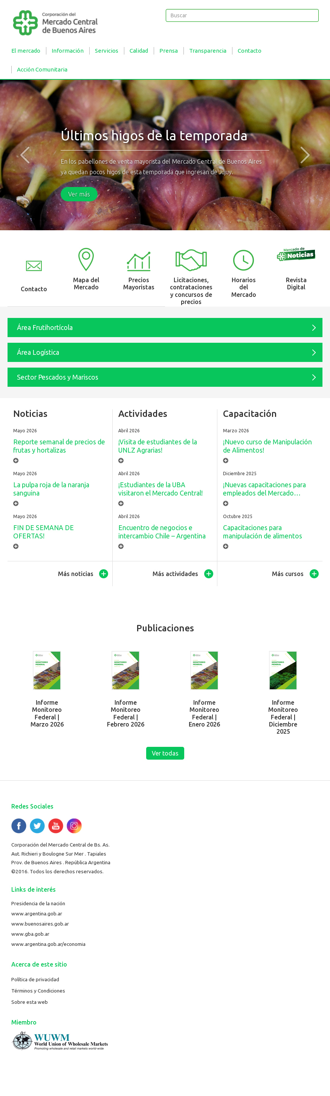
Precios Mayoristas (138, 283)
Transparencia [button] (207, 50)
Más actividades (175, 573)
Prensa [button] (168, 50)
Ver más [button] (79, 194)
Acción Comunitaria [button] (42, 69)
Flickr (74, 825)
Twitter (37, 825)
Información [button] (68, 50)
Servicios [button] (106, 50)
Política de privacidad (35, 979)
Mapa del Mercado (86, 283)
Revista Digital (296, 283)
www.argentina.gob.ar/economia (48, 944)
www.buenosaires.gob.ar (40, 924)
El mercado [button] (25, 50)
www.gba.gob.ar (30, 934)
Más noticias (75, 573)
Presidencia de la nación (38, 903)
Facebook (18, 825)
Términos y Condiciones (38, 991)
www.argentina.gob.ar (36, 914)
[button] (24, 155)
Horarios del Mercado (243, 287)
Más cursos (288, 573)
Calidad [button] (139, 50)
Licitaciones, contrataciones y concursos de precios (191, 291)
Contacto (249, 50)
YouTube (55, 825)
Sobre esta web (29, 1002)
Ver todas (165, 753)
